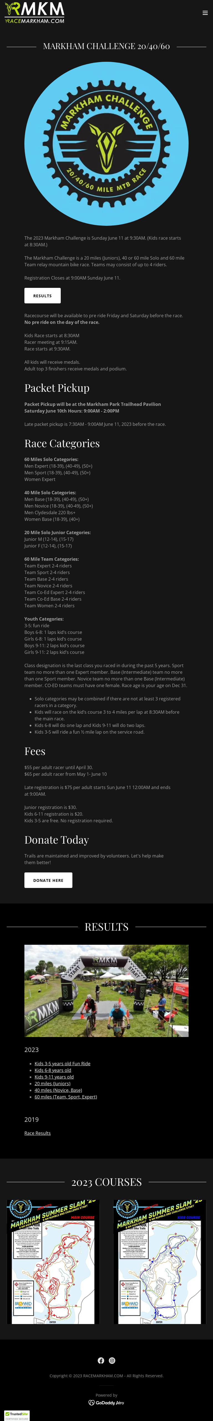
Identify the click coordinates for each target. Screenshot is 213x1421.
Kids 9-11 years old (54, 1077)
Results (42, 295)
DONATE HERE (48, 880)
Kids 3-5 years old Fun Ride (62, 1064)
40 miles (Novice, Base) (58, 1090)
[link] (34, 12)
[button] (205, 12)
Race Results (37, 1133)
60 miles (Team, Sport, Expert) (66, 1097)
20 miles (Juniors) (52, 1084)
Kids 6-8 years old (53, 1070)
